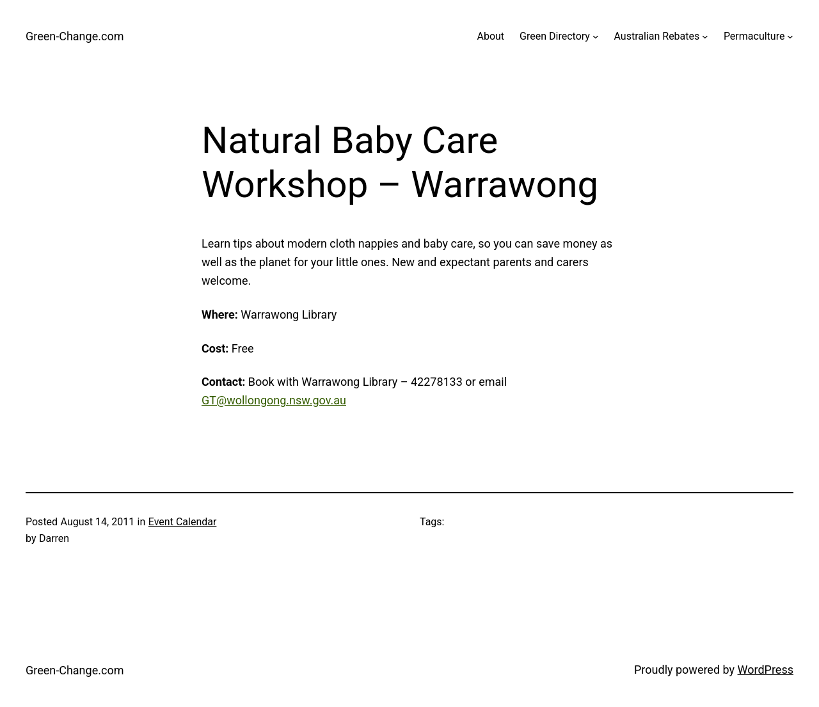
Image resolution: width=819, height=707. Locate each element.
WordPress (765, 669)
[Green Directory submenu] (595, 36)
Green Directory (555, 36)
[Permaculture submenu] (790, 36)
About (490, 36)
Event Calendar (182, 522)
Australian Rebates (657, 36)
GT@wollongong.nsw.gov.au (274, 400)
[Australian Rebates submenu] (705, 36)
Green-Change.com (74, 36)
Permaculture (754, 36)
